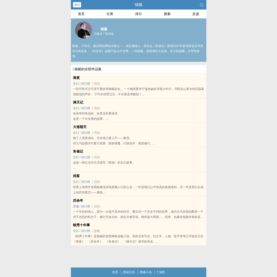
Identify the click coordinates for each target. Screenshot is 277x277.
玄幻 (76, 83)
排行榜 (85, 83)
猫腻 (138, 5)
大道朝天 (80, 127)
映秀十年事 (81, 225)
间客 (76, 176)
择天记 (78, 102)
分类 (109, 14)
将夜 (76, 78)
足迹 (195, 14)
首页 (81, 14)
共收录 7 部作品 (104, 33)
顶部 (161, 272)
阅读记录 (129, 272)
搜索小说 (146, 272)
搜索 (167, 14)
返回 (77, 4)
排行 (138, 14)
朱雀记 (78, 151)
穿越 (76, 206)
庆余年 (78, 200)
